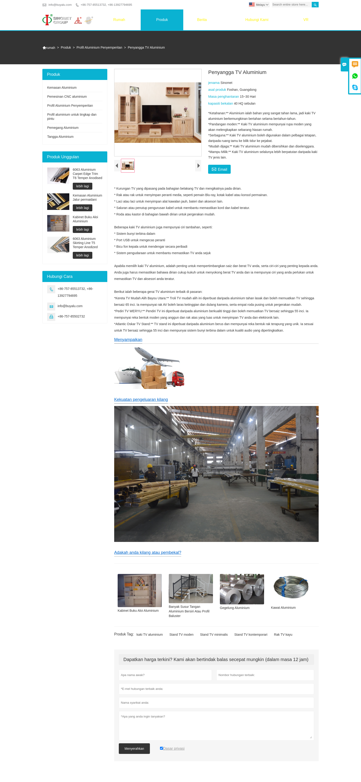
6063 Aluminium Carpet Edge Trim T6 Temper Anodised (87, 174)
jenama (214, 83)
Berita (202, 20)
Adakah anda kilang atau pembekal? (147, 552)
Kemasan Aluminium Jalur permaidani (87, 197)
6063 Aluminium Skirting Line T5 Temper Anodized (85, 243)
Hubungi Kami (257, 20)
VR (306, 20)
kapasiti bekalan (221, 103)
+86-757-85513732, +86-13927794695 (106, 4)
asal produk (217, 89)
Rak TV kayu (283, 634)
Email (219, 168)
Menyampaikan (128, 339)
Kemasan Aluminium (62, 87)
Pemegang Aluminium (63, 127)
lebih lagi (82, 186)
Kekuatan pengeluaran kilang (141, 399)
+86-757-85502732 (71, 316)
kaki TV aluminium (150, 634)
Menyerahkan (134, 748)
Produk (162, 20)
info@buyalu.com (60, 4)
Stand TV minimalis (214, 634)
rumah (119, 20)
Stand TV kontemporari (251, 634)
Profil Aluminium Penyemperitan (99, 47)
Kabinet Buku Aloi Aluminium (85, 219)
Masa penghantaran (224, 96)
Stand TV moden (181, 634)
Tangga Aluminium (60, 136)
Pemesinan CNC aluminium (67, 96)
